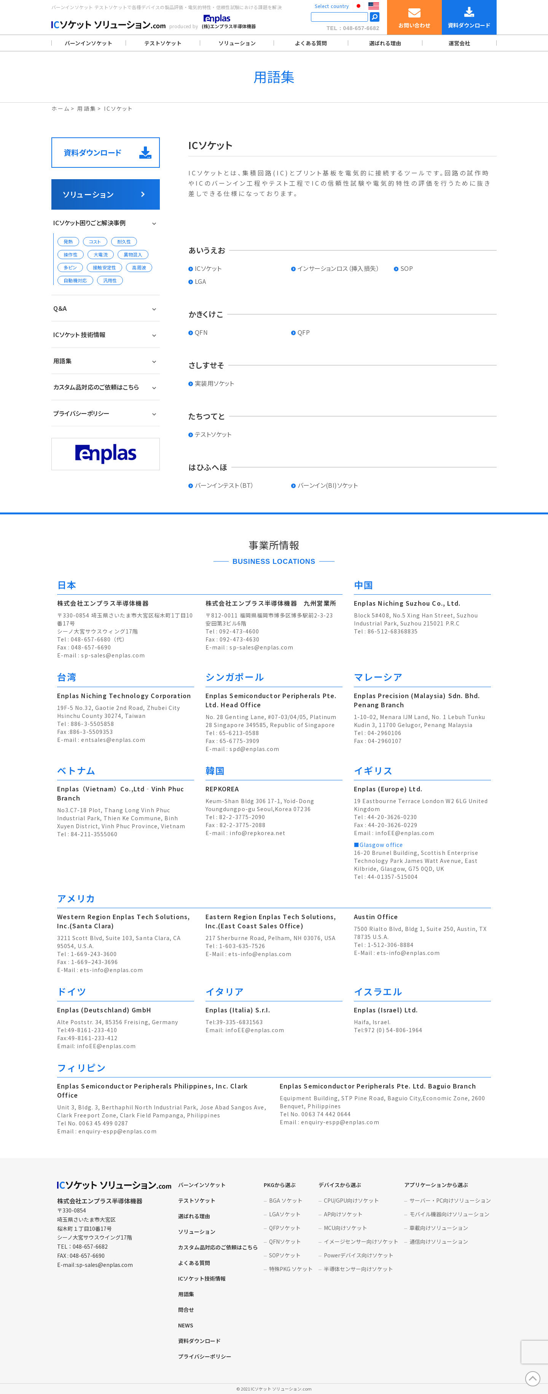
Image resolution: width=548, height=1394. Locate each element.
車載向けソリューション (438, 1228)
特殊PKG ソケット (291, 1269)
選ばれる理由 (385, 43)
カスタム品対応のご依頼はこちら (96, 386)
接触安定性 (104, 267)
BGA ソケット (286, 1200)
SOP (406, 268)
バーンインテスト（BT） (224, 485)
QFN (201, 332)
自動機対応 (75, 280)
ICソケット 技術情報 (79, 334)
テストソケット (163, 43)
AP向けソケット (343, 1214)
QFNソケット (285, 1241)
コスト (95, 241)
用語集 (62, 360)
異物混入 (133, 254)
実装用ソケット (214, 383)
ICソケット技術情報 (202, 1278)
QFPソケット (285, 1228)
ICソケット (208, 268)
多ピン (70, 267)
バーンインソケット (88, 43)
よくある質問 (311, 43)
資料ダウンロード (107, 152)
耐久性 (124, 241)
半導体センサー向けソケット (358, 1269)
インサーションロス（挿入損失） (338, 268)
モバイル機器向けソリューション (449, 1214)
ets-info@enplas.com (111, 970)
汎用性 (110, 280)
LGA (200, 281)
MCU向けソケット (345, 1228)
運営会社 (459, 43)
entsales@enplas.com (113, 739)
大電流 (101, 254)
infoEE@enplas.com (404, 833)
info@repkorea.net (257, 833)
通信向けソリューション (438, 1241)
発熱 (68, 241)
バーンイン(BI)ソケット (328, 485)
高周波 (139, 267)
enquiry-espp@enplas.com (117, 1131)
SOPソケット (285, 1255)
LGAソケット (285, 1214)
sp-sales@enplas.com (113, 655)
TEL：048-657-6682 (353, 28)
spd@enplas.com (254, 749)
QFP (304, 332)
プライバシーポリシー (81, 413)
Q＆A (60, 308)
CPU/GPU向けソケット (351, 1200)
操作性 (71, 254)
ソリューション (237, 43)
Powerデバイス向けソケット (358, 1255)
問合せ (186, 1309)
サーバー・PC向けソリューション (450, 1200)
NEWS (185, 1325)
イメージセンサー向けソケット (361, 1241)
